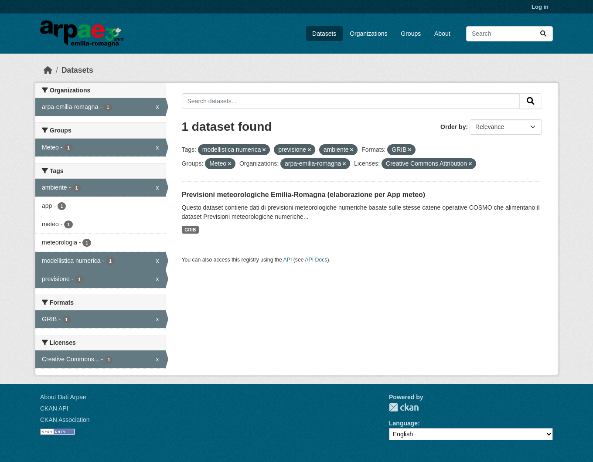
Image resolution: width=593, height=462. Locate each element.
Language (403, 423)
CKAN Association (65, 419)
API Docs (316, 260)
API (287, 260)
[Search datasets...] (509, 33)
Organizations (368, 33)
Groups (411, 33)
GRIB (190, 229)
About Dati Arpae (63, 397)
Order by (453, 126)
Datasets (324, 33)
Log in (540, 6)
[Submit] (543, 33)
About (442, 33)
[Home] (48, 70)
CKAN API (54, 408)
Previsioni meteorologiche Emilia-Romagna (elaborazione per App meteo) (304, 194)
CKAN (404, 407)
